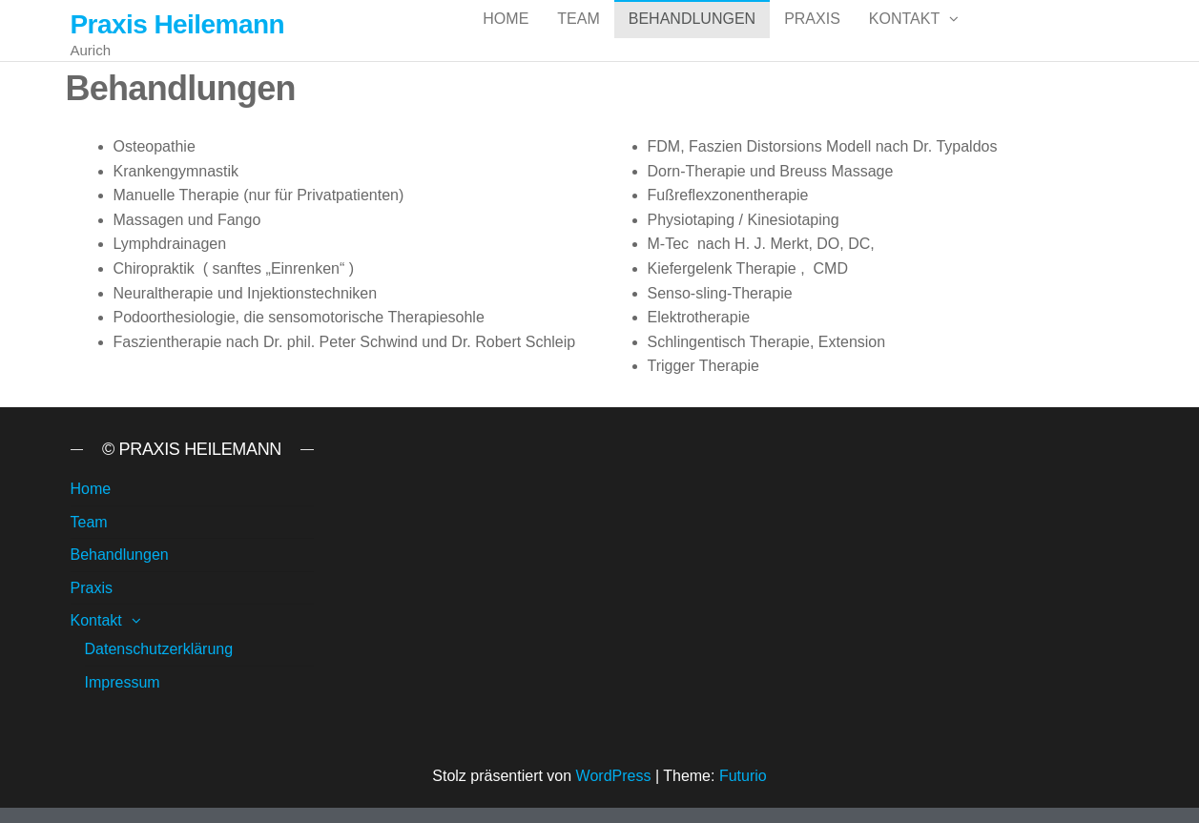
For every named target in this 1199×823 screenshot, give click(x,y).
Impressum (122, 697)
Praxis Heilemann (178, 24)
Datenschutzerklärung (159, 664)
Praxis (812, 38)
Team (578, 38)
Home (505, 38)
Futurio (743, 791)
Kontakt (904, 38)
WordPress (613, 791)
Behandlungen (692, 38)
